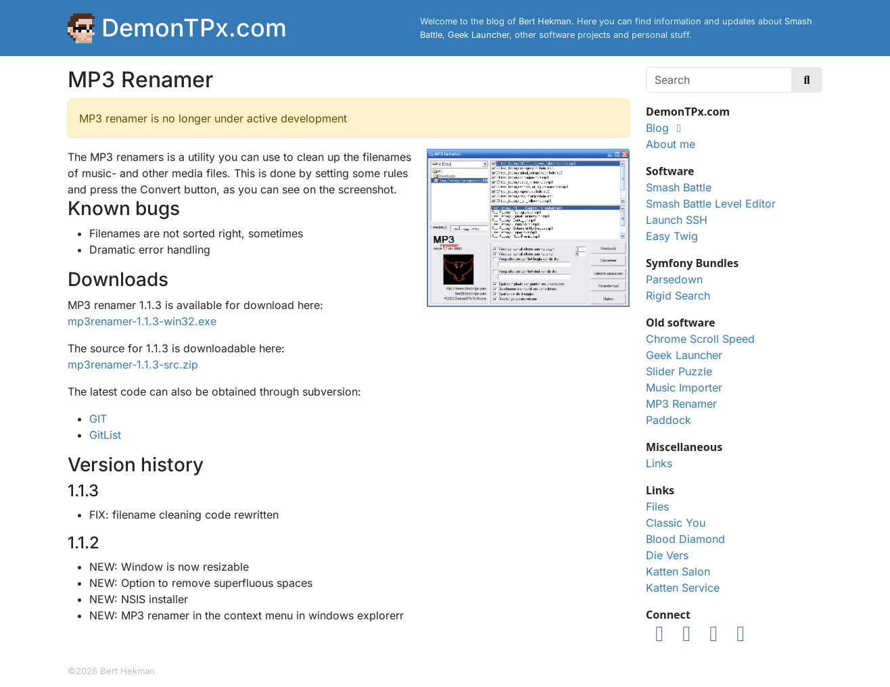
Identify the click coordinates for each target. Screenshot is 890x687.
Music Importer (684, 387)
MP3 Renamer (681, 403)
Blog (657, 128)
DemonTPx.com (194, 28)
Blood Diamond (685, 539)
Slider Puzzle (679, 371)
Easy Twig (672, 236)
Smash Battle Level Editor (711, 203)
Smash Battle (678, 187)
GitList (105, 435)
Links (659, 463)
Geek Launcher (478, 35)
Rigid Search (678, 295)
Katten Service (683, 587)
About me (670, 144)
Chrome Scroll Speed (700, 339)
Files (657, 506)
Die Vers (667, 555)
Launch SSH (676, 220)
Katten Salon (678, 571)
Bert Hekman (545, 21)
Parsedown (674, 279)
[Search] (719, 80)
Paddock (668, 420)
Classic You (675, 522)
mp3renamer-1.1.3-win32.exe (142, 321)
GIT (98, 418)
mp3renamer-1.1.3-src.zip (133, 364)
